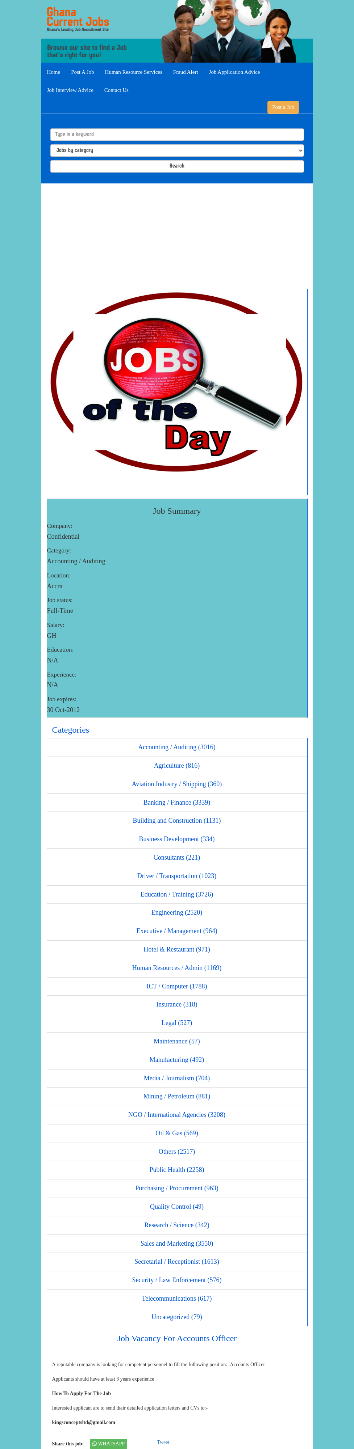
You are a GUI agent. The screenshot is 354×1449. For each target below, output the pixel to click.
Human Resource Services (133, 72)
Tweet (163, 1442)
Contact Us (116, 90)
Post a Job (283, 107)
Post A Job (82, 72)
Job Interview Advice (70, 90)
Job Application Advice (234, 72)
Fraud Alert (185, 72)
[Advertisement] (177, 234)
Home (54, 72)
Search (177, 166)
